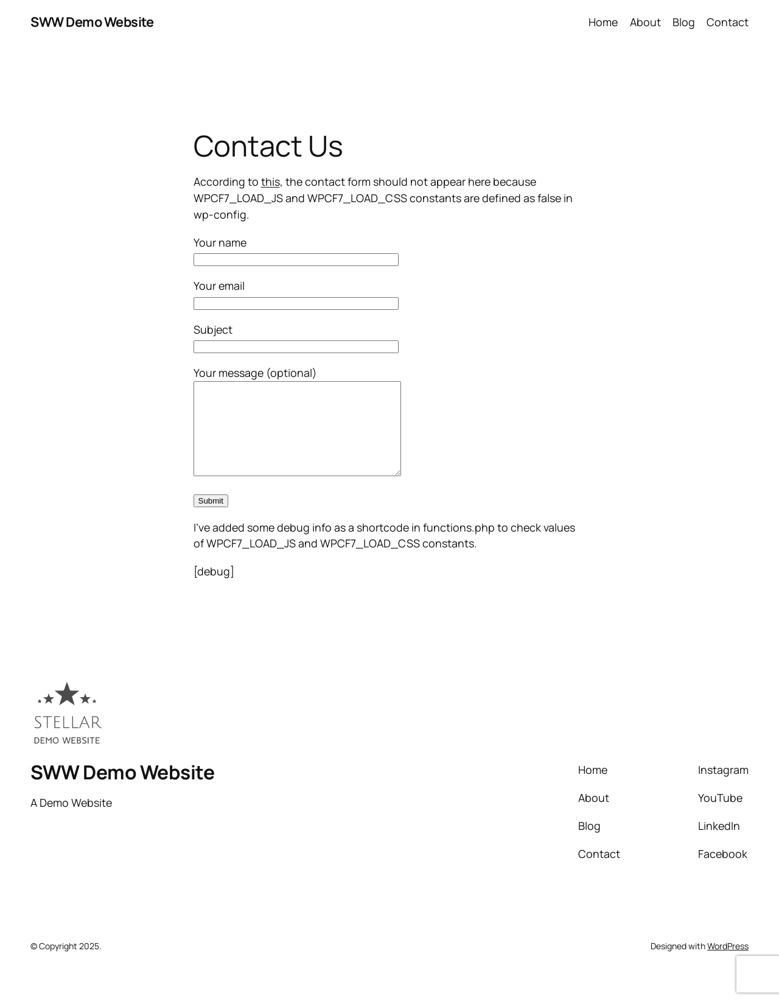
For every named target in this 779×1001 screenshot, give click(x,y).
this (270, 181)
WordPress (728, 964)
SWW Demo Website (91, 22)
